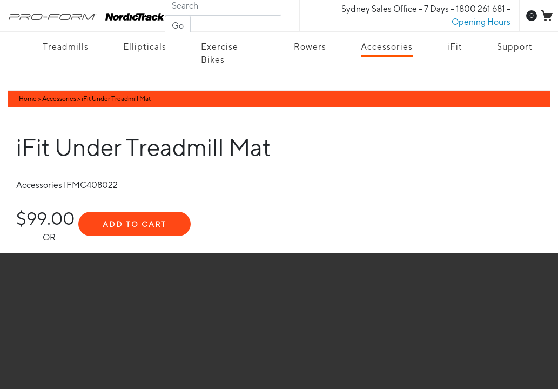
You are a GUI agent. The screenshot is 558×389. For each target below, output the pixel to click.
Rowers (310, 47)
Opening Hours (481, 22)
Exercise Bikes (219, 53)
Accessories (387, 47)
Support (515, 47)
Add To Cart (134, 224)
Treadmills (66, 47)
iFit (454, 47)
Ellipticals (144, 47)
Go (178, 26)
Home (28, 99)
